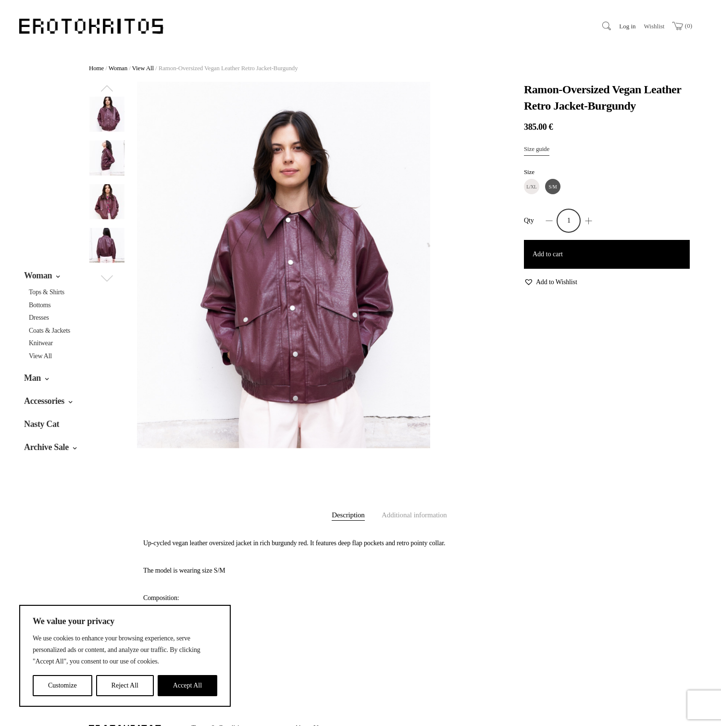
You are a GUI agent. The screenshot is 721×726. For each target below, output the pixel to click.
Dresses (39, 317)
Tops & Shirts (46, 292)
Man (32, 378)
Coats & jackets (49, 330)
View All (40, 356)
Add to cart (548, 254)
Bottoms (40, 305)
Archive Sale (46, 447)
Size (529, 171)
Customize (62, 685)
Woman (38, 275)
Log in (627, 26)
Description (348, 515)
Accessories (44, 401)
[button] (550, 282)
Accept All (187, 685)
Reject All (125, 685)
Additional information (414, 515)
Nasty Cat (41, 424)
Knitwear (41, 343)
